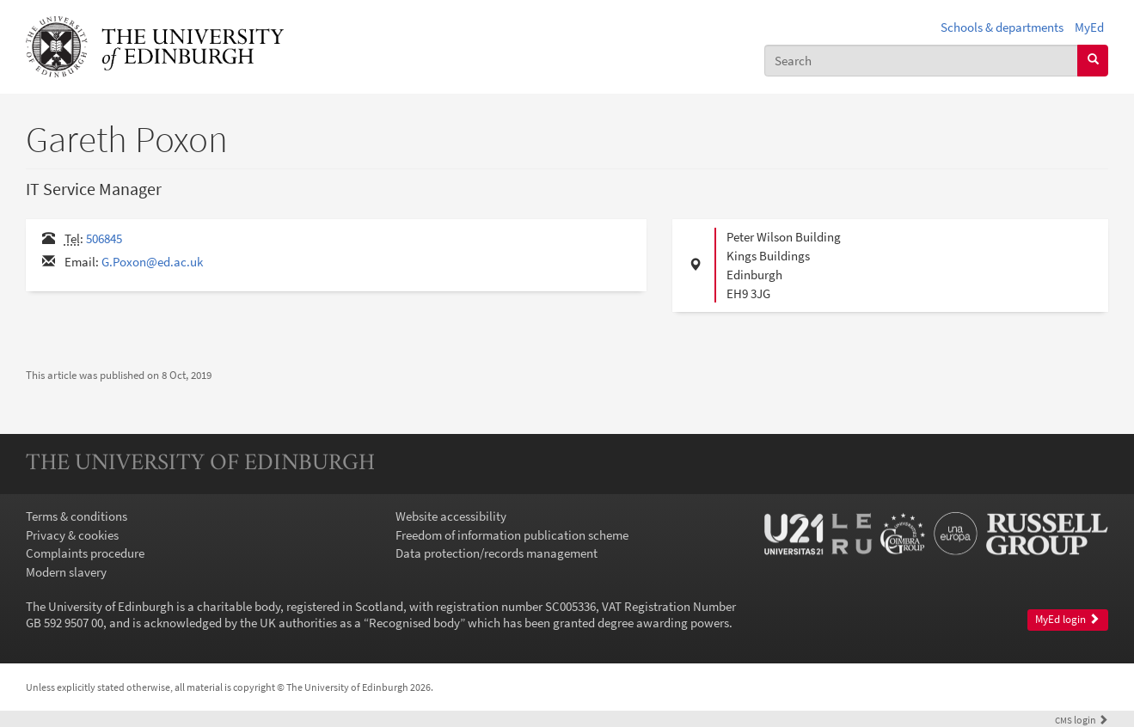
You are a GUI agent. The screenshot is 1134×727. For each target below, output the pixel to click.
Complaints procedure (85, 553)
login (1081, 719)
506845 (104, 238)
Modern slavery (66, 572)
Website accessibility (450, 516)
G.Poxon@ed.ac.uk (152, 262)
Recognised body (414, 622)
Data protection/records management (496, 553)
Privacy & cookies (72, 535)
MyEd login (1067, 619)
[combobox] (921, 60)
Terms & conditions (76, 516)
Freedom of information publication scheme (511, 535)
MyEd (1089, 27)
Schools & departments (1002, 27)
